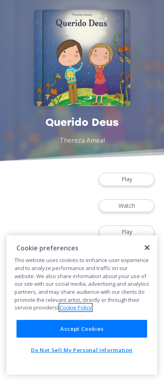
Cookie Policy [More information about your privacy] (75, 307)
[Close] (147, 247)
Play (126, 179)
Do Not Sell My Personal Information (82, 350)
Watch (126, 206)
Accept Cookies (81, 328)
